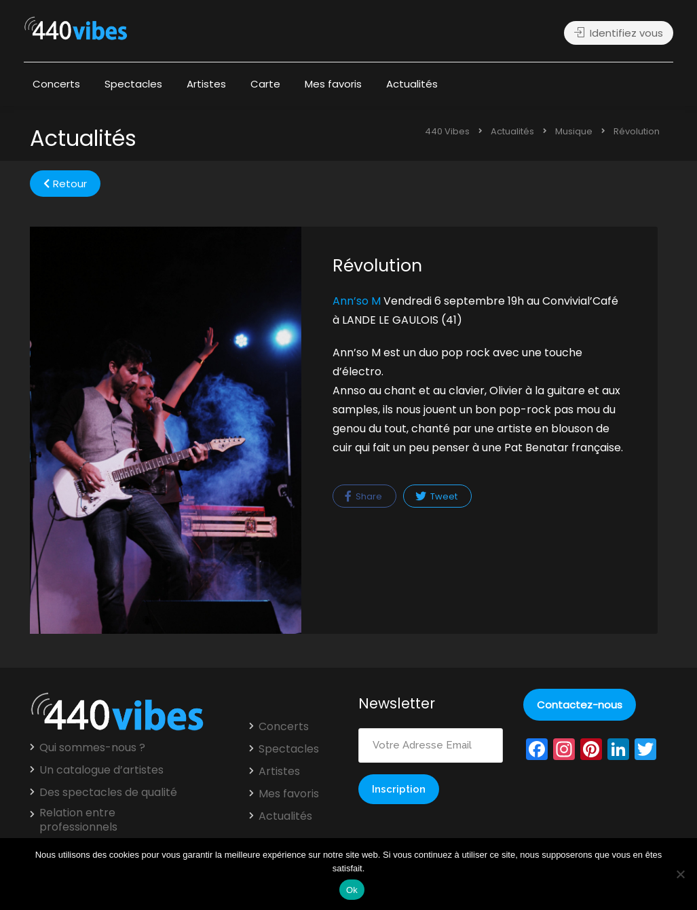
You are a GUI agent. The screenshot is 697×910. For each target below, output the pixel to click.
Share (363, 496)
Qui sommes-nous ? (92, 747)
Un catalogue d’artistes (101, 770)
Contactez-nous (579, 705)
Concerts (56, 84)
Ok (352, 890)
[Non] (680, 874)
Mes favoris (333, 84)
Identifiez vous (618, 33)
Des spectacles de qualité (108, 792)
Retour (65, 183)
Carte (265, 84)
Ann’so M (357, 301)
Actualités (412, 84)
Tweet (436, 496)
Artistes (206, 84)
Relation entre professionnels (78, 820)
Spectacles (133, 84)
